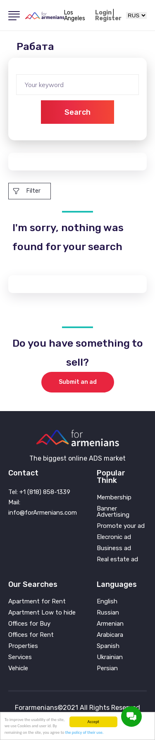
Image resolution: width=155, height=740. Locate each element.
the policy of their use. (84, 732)
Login (103, 13)
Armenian (110, 624)
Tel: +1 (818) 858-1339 (39, 492)
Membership (114, 497)
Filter (27, 190)
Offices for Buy (29, 624)
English (107, 601)
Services (20, 657)
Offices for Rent (31, 635)
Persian (107, 668)
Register (108, 18)
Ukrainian (110, 657)
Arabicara (110, 635)
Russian (108, 613)
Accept (93, 721)
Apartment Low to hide (42, 613)
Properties (23, 646)
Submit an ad (78, 381)
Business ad (114, 548)
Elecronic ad (114, 537)
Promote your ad (121, 526)
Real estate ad (117, 559)
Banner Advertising (113, 512)
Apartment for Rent (37, 601)
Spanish (108, 646)
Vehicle (18, 668)
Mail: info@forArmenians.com (42, 507)
